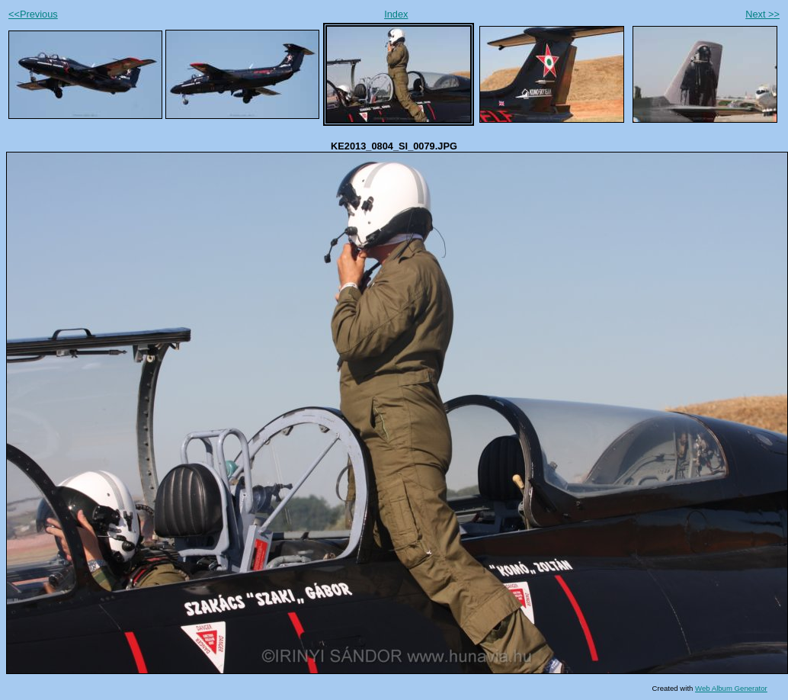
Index (396, 14)
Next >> (762, 14)
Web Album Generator (731, 688)
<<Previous (33, 14)
